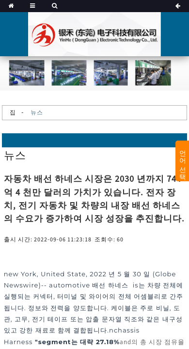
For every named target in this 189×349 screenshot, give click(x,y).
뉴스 (37, 112)
